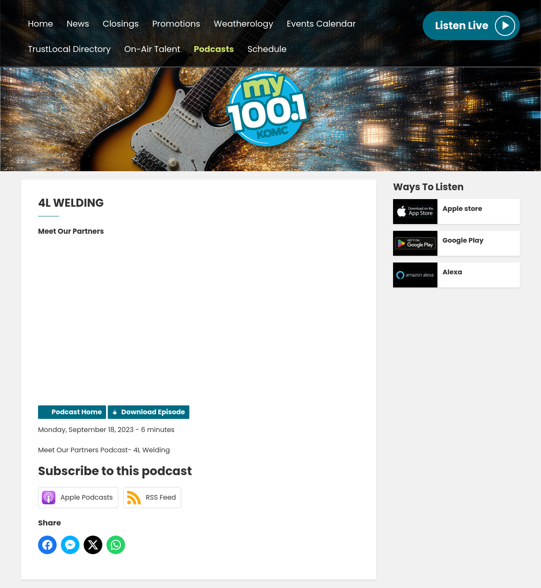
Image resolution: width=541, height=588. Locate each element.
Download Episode (153, 412)
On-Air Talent (152, 49)
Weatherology (243, 24)
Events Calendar (321, 24)
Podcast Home (77, 412)
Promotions (176, 24)
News (78, 24)
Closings (121, 24)
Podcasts (214, 49)
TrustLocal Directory (69, 49)
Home (40, 24)
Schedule (267, 49)
